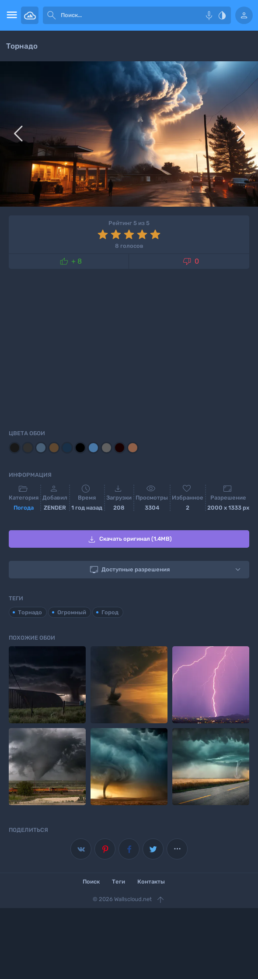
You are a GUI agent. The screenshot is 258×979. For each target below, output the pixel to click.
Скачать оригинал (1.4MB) (129, 539)
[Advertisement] (129, 347)
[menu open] (10, 15)
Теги (118, 881)
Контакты (151, 881)
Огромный (71, 612)
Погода (24, 507)
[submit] (51, 15)
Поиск (91, 881)
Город (110, 612)
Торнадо (30, 612)
